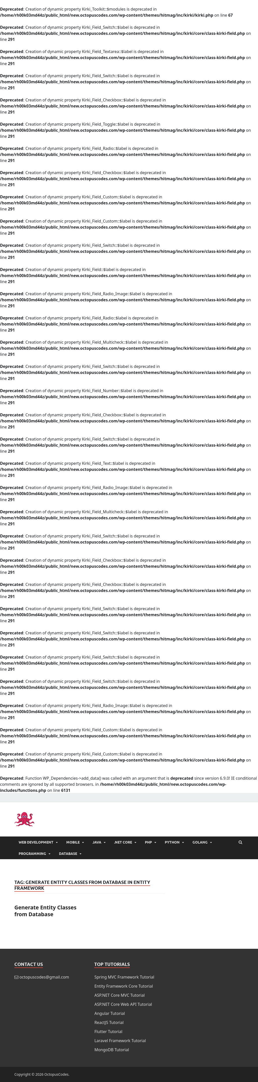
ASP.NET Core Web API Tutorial (123, 1004)
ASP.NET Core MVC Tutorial (119, 995)
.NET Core (123, 842)
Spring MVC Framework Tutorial (124, 977)
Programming (32, 854)
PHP (148, 842)
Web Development (36, 842)
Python (172, 842)
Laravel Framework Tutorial (120, 1040)
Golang (200, 842)
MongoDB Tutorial (111, 1049)
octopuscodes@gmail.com (44, 977)
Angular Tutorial (109, 1013)
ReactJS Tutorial (109, 1022)
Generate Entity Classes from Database (45, 911)
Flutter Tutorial (108, 1031)
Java (96, 842)
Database (68, 854)
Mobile (73, 842)
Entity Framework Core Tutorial (123, 986)
